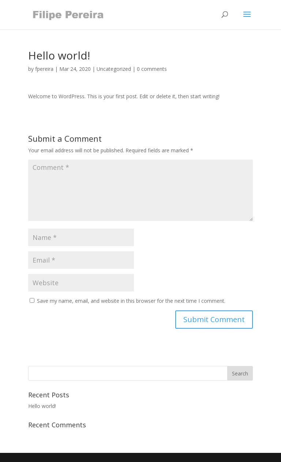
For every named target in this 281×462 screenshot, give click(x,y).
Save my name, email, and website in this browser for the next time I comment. (131, 300)
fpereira (44, 68)
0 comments (152, 68)
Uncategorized (114, 68)
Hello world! (42, 405)
